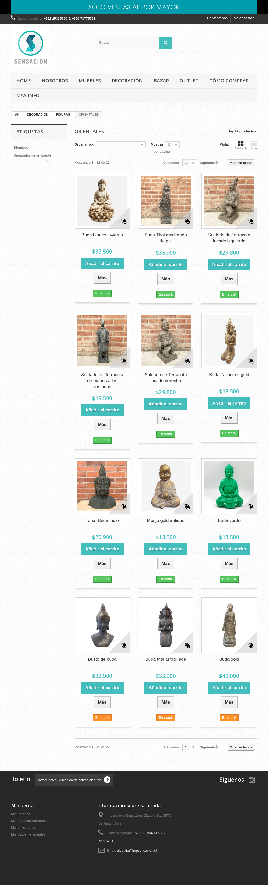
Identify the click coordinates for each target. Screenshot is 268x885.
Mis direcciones (24, 828)
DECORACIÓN (127, 80)
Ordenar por (84, 144)
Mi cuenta (22, 805)
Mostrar (157, 144)
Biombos (21, 147)
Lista (254, 145)
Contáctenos (217, 18)
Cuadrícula (241, 145)
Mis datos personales (28, 834)
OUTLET (189, 80)
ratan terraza (38, 187)
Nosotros (55, 80)
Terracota (21, 171)
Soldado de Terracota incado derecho (166, 377)
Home (23, 80)
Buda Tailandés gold (229, 374)
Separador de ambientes (33, 179)
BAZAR (161, 80)
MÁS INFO (28, 95)
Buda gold (229, 659)
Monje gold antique (166, 520)
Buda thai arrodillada (165, 659)
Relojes (20, 195)
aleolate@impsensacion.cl (137, 851)
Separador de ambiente (32, 155)
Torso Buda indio (102, 520)
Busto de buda (102, 659)
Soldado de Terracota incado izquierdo (229, 237)
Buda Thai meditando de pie (166, 237)
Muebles (38, 195)
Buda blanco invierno (102, 234)
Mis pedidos (21, 814)
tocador (41, 171)
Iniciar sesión (243, 18)
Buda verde (229, 520)
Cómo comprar (229, 80)
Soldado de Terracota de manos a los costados (102, 380)
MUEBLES (90, 80)
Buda (18, 187)
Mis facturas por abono (29, 821)
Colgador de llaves (29, 163)
